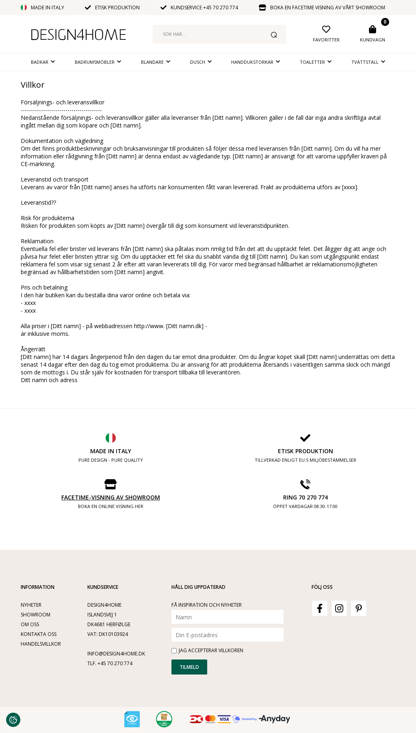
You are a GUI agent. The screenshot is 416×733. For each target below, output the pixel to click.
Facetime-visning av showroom (110, 497)
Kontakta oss (38, 634)
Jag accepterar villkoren (211, 650)
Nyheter (31, 604)
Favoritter (326, 40)
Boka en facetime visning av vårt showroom (327, 7)
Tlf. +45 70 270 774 (109, 663)
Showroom (35, 614)
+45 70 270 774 (220, 7)
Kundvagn (372, 40)
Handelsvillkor (41, 643)
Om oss (30, 624)
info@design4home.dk (116, 653)
